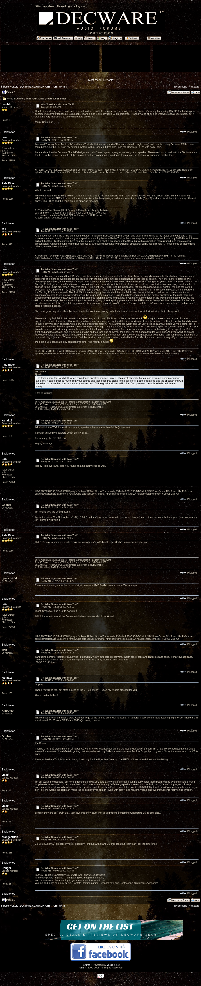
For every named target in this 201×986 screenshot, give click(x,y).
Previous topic (180, 87)
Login (68, 6)
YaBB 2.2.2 (113, 964)
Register (81, 6)
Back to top (8, 132)
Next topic (194, 87)
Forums (5, 87)
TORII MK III (58, 87)
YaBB (81, 967)
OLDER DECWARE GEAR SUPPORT (30, 87)
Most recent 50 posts (100, 80)
